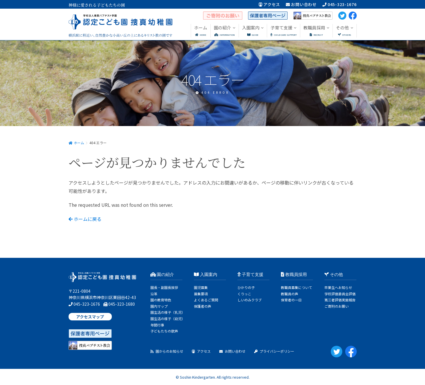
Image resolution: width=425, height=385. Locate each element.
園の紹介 (162, 274)
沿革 (153, 293)
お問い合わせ (301, 4)
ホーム (76, 142)
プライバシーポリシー (274, 351)
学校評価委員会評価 (340, 293)
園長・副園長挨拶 (164, 287)
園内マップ (159, 306)
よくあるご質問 (206, 299)
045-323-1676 (339, 4)
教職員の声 (289, 293)
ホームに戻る (85, 218)
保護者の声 (202, 306)
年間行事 (157, 324)
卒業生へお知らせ (338, 287)
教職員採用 (294, 274)
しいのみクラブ (249, 299)
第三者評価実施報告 (340, 299)
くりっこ (244, 293)
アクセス (269, 4)
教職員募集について (296, 287)
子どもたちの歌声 (164, 330)
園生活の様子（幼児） (167, 318)
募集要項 (201, 293)
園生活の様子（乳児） (167, 312)
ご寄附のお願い (336, 306)
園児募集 (201, 287)
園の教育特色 (160, 299)
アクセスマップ (90, 317)
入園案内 (205, 274)
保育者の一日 (291, 299)
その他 (333, 274)
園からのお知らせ (166, 351)
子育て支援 (250, 274)
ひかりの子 (246, 287)
